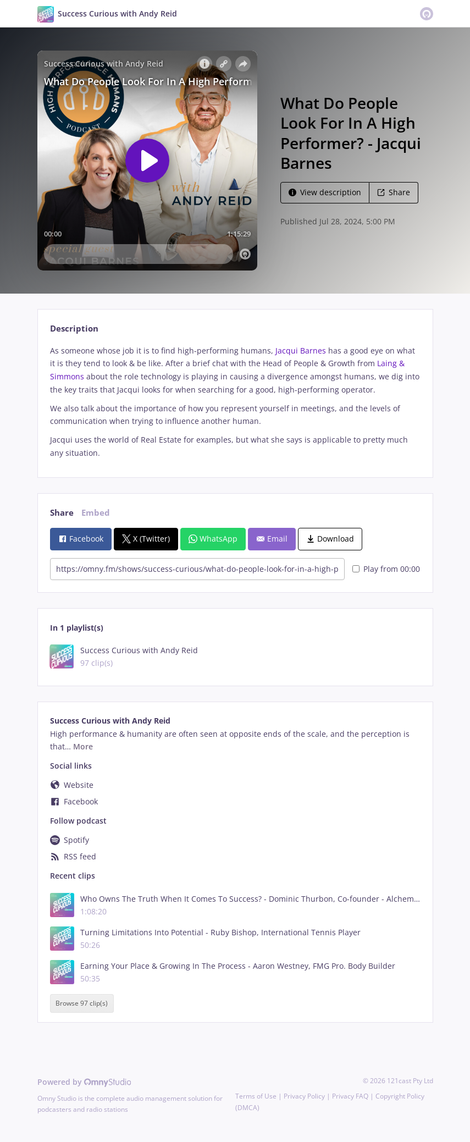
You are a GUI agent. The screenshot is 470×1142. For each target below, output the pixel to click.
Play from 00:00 (386, 569)
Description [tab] (74, 328)
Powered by (84, 1082)
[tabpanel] (235, 402)
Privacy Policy (304, 1096)
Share (393, 192)
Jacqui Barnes (300, 350)
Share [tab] (62, 512)
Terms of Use (256, 1096)
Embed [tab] (95, 512)
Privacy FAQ (350, 1096)
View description (325, 192)
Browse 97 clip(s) (82, 1003)
